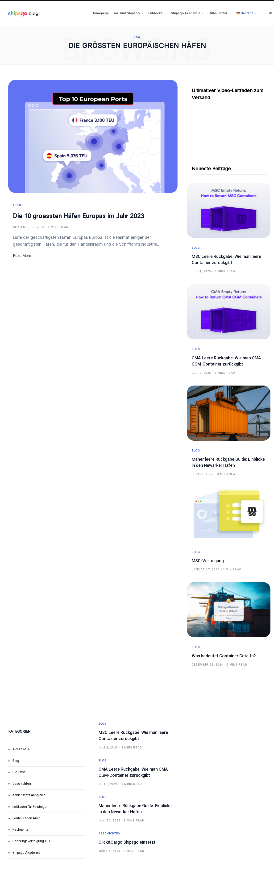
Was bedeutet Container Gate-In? (224, 655)
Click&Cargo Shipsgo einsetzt (127, 842)
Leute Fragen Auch (26, 818)
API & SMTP (21, 749)
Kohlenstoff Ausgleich (29, 795)
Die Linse (19, 772)
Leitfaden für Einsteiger (30, 807)
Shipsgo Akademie (26, 852)
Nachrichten (21, 829)
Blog (17, 205)
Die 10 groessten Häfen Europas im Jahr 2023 (78, 216)
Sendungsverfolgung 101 (31, 841)
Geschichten (21, 783)
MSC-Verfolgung (208, 560)
